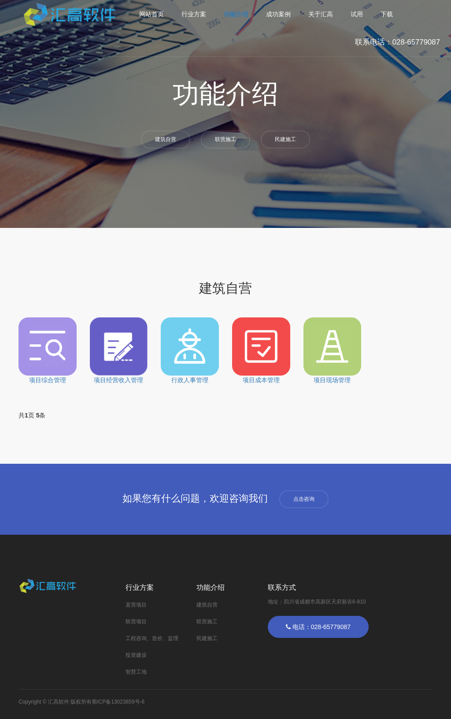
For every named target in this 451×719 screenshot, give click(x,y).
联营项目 (136, 621)
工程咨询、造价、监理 (152, 638)
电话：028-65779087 (318, 626)
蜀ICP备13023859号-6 (118, 702)
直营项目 (136, 605)
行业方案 (193, 14)
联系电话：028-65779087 (397, 42)
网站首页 (151, 14)
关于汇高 (320, 14)
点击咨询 (303, 499)
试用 (357, 14)
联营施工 (225, 139)
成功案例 (278, 14)
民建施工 (285, 139)
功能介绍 (236, 14)
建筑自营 (165, 139)
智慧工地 (136, 672)
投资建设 (136, 655)
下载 (387, 14)
